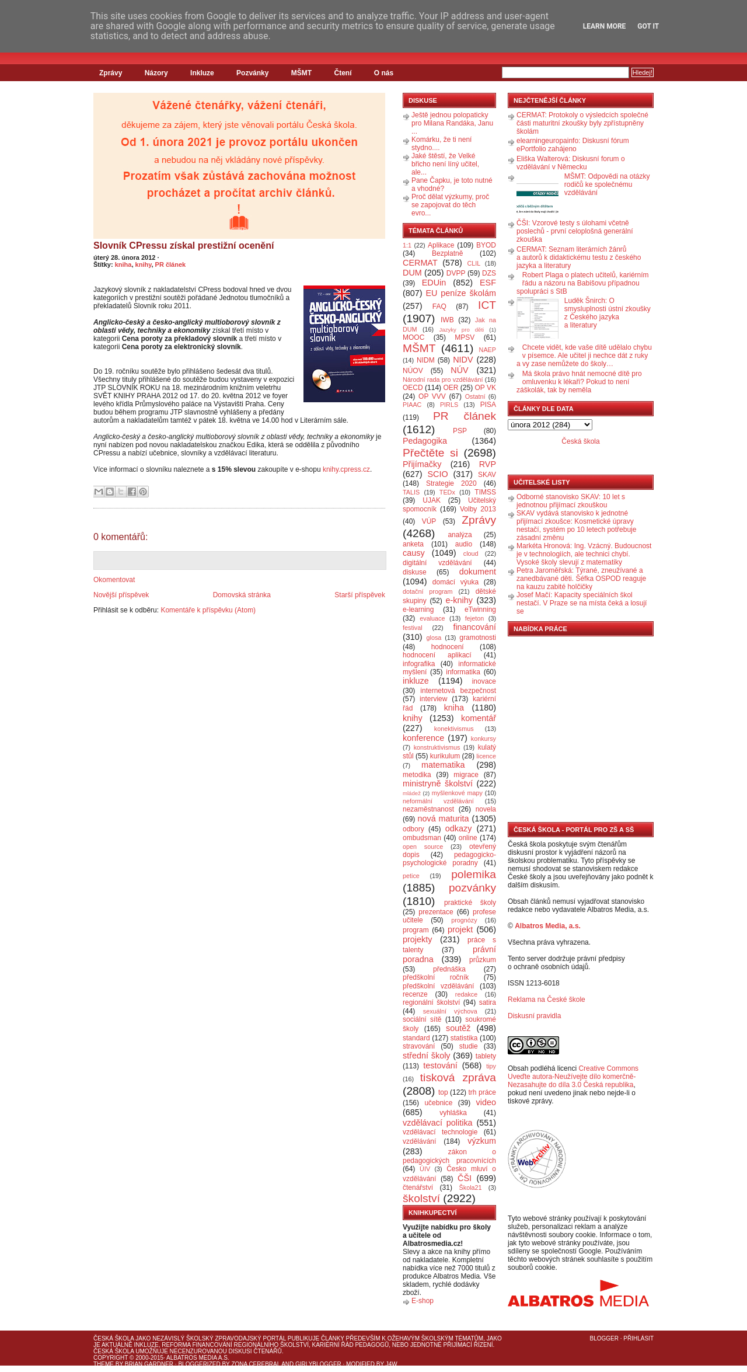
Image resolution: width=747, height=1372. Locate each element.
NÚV (459, 370)
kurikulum (445, 756)
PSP (460, 431)
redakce (466, 994)
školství (421, 1198)
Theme (103, 1364)
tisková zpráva (458, 1077)
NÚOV (413, 371)
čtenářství (418, 1187)
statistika (464, 1038)
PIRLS (449, 404)
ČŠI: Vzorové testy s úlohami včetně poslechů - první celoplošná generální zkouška (574, 231)
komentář (478, 718)
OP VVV (432, 396)
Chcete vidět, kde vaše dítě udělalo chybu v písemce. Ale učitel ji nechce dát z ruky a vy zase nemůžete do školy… (584, 355)
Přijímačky (422, 464)
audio (463, 544)
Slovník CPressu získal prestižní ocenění (183, 245)
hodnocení (447, 647)
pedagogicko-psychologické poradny (449, 859)
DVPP (456, 273)
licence (486, 756)
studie (468, 1046)
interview (433, 699)
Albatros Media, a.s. (548, 926)
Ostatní (475, 396)
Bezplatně (447, 253)
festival (413, 627)
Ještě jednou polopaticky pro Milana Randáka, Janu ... (452, 123)
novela (486, 809)
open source (423, 846)
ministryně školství (438, 783)
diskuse (415, 572)
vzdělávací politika (438, 1122)
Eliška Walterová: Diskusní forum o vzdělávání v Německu (570, 163)
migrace (466, 775)
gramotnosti (477, 637)
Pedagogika (425, 440)
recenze (415, 994)
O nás (383, 73)
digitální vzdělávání (437, 563)
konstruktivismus (437, 747)
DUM (412, 272)
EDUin (434, 282)
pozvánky (472, 888)
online (468, 838)
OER (450, 388)
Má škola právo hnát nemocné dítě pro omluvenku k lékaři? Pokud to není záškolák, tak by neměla (579, 382)
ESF (488, 282)
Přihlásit (638, 1338)
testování (440, 1065)
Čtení (342, 73)
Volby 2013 (478, 509)
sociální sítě (422, 1019)
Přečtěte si (430, 453)
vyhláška (453, 1113)
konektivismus (454, 728)
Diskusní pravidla (534, 1016)
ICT (487, 305)
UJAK (432, 500)
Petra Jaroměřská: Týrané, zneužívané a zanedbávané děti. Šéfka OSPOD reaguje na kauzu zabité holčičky (581, 578)
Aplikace (441, 245)
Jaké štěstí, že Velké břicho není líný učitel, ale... (445, 164)
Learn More (604, 26)
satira (487, 1002)
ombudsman (422, 838)
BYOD (486, 245)
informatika (463, 672)
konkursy (483, 738)
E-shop (422, 1301)
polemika (473, 874)
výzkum (481, 1140)
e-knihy (459, 600)
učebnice (438, 1103)
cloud (471, 553)
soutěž (458, 1028)
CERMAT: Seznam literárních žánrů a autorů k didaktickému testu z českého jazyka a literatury (578, 257)
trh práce (482, 1092)
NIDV (463, 359)
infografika (419, 664)
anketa (413, 544)
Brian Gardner (149, 1364)
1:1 (407, 245)
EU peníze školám (460, 293)
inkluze (416, 680)
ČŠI (465, 1178)
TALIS (411, 492)
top (443, 1092)
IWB (447, 320)
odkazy (458, 828)
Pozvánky (252, 73)
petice (411, 875)
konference (423, 738)
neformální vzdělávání (438, 801)
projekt (460, 929)
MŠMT (301, 73)
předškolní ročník (436, 977)
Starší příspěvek (359, 595)
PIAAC (412, 404)
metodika (417, 775)
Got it (648, 26)
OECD (413, 388)
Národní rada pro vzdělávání (443, 379)
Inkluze (202, 73)
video (486, 1102)
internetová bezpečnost (458, 691)
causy (414, 553)
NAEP (487, 349)
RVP (487, 464)
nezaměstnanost (428, 809)
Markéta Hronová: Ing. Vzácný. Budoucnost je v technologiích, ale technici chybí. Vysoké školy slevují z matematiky (583, 554)
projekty (417, 939)
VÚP (429, 521)
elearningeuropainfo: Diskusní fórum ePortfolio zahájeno (572, 145)
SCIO (437, 474)
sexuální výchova (450, 1011)
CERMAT (420, 262)
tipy (491, 1066)
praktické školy (470, 903)
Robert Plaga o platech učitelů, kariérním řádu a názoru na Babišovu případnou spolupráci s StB (582, 283)
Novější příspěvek (121, 595)
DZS (489, 273)
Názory (156, 73)
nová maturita (443, 818)
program (416, 930)
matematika (443, 764)
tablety (486, 1056)
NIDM (426, 360)
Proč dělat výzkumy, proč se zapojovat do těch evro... (450, 205)
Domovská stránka (242, 595)
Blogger (604, 1338)
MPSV (464, 337)
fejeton (474, 618)
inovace (484, 681)
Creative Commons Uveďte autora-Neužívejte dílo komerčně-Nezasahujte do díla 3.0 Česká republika (573, 1076)
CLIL (473, 263)
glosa (434, 637)
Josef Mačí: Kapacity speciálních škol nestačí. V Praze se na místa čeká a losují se (581, 603)
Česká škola (580, 441)
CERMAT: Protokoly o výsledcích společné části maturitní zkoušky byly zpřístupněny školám (582, 123)
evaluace (432, 618)
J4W (391, 1364)
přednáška (449, 969)
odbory (413, 829)
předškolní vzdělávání (438, 986)
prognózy (464, 920)
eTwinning (480, 609)
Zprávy (110, 73)
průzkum (482, 960)
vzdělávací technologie (440, 1132)
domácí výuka (455, 582)
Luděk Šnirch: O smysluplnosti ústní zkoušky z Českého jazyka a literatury (607, 313)
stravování (419, 1046)
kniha (123, 264)
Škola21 (470, 1187)
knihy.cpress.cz (346, 469)
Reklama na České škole (546, 999)
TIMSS (485, 492)
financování (474, 627)
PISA (488, 405)
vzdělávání (419, 1141)
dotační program (428, 591)
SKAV (487, 475)
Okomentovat (114, 580)
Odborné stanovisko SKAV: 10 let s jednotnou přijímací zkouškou (570, 501)
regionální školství (431, 1002)
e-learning (418, 609)
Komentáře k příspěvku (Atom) (208, 610)
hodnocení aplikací (437, 655)
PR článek (170, 264)
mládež (412, 793)
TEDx (447, 492)
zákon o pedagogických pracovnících (449, 1156)
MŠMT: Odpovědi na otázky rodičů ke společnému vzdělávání (607, 184)
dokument (477, 571)
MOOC (413, 337)
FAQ (439, 306)
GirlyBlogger (318, 1364)
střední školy (427, 1055)
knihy (143, 264)
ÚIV (425, 1168)
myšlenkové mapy (457, 792)
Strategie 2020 (451, 483)
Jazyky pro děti (461, 329)
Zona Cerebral (255, 1364)
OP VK (485, 388)
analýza (460, 535)
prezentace (435, 912)
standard (416, 1038)
